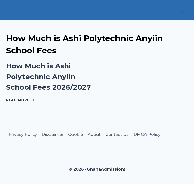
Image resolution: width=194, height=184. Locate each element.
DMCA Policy (147, 134)
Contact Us (117, 134)
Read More (20, 100)
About (94, 134)
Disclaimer (52, 134)
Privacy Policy (23, 134)
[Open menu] (183, 10)
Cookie (75, 134)
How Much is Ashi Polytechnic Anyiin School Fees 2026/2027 (48, 76)
